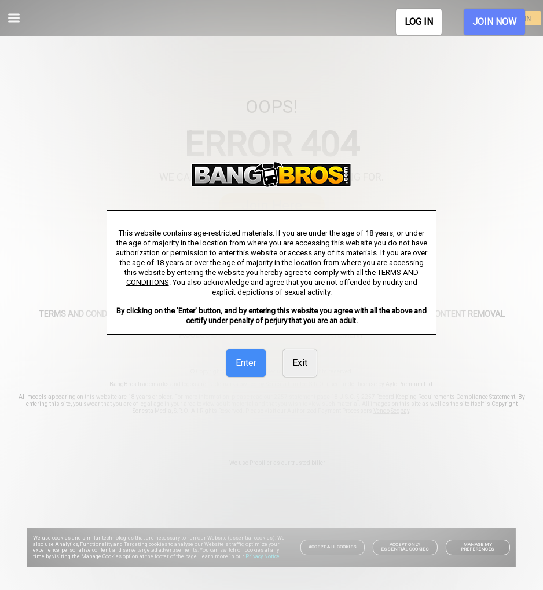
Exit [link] (299, 362)
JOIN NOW (494, 21)
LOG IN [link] (419, 21)
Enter (246, 362)
